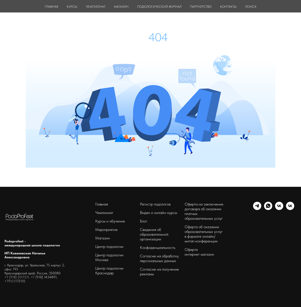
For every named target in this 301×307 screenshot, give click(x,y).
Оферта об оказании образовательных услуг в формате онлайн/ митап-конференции (204, 233)
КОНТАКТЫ (228, 6)
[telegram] (257, 208)
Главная (101, 204)
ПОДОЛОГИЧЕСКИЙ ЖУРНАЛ (159, 6)
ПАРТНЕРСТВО (201, 6)
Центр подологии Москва (109, 257)
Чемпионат (104, 212)
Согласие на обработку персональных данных (159, 258)
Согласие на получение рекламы (159, 271)
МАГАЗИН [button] (121, 6)
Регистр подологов (155, 204)
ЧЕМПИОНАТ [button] (95, 6)
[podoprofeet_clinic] (290, 208)
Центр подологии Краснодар (109, 270)
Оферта (191, 249)
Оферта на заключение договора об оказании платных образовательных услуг (204, 211)
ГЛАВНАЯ (51, 6)
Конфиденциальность (157, 247)
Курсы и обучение (110, 221)
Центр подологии (109, 246)
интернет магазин (199, 254)
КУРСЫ (72, 6)
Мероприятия (106, 229)
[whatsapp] (268, 208)
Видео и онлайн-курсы (158, 212)
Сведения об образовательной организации (154, 234)
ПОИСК (251, 6)
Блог (143, 221)
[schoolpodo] (279, 208)
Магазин (102, 238)
